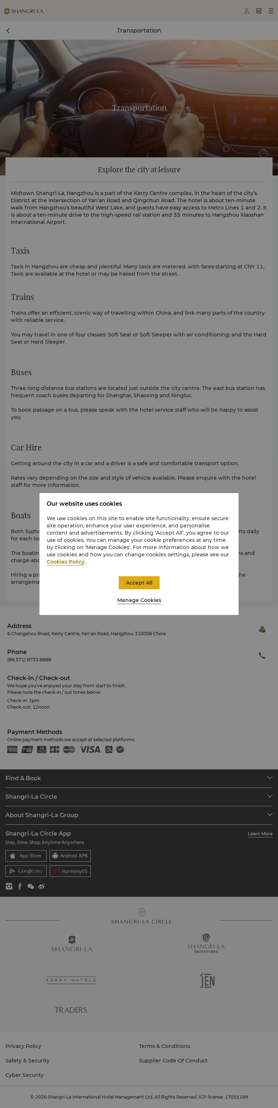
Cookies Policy (65, 562)
